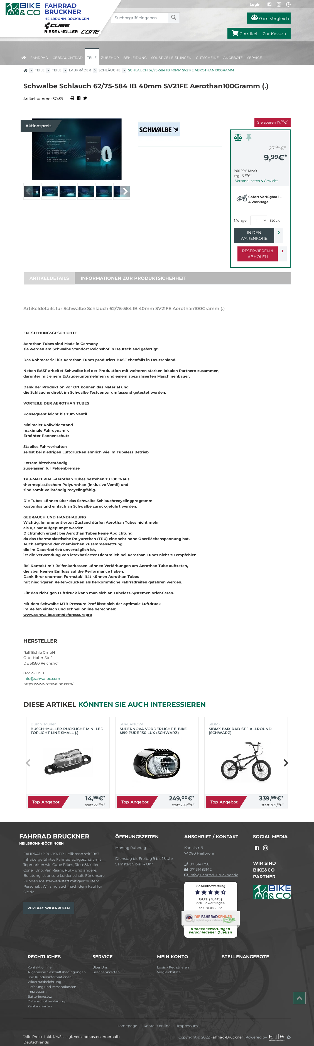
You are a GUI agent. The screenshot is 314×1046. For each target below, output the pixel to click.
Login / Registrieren (173, 961)
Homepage (126, 1020)
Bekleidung (135, 58)
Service (254, 58)
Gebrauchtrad (68, 58)
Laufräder (80, 70)
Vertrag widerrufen (49, 902)
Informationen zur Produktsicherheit (133, 272)
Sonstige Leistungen (171, 58)
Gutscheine (207, 58)
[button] (125, 191)
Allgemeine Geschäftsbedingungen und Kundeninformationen (57, 968)
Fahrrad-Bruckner (227, 1031)
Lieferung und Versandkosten (52, 981)
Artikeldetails (49, 272)
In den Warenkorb (256, 232)
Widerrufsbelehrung (44, 976)
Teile (92, 58)
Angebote (233, 58)
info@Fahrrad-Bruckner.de (211, 869)
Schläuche (110, 70)
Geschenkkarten (106, 966)
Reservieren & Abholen (256, 248)
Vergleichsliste (169, 966)
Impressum (37, 986)
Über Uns (100, 961)
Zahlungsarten (40, 1000)
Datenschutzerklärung (46, 995)
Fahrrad (39, 58)
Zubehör (110, 58)
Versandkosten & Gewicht (256, 181)
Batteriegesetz (40, 991)
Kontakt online (39, 961)
